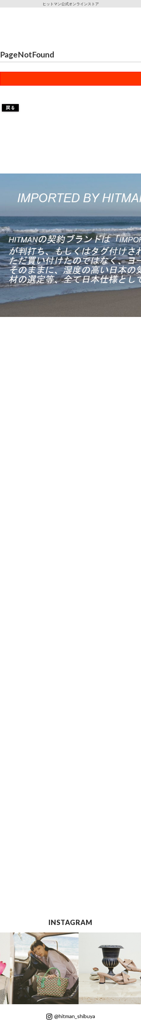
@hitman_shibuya (70, 1016)
